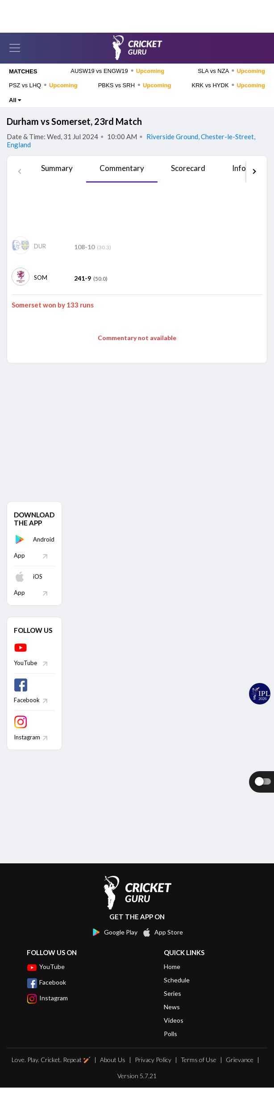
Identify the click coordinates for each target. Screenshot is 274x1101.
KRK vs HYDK (228, 98)
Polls (170, 1047)
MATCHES (23, 84)
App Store (162, 945)
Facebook (46, 996)
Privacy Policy (153, 1073)
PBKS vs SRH (134, 98)
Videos (173, 1033)
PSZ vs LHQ (43, 98)
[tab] (57, 185)
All (15, 113)
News (172, 1020)
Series (172, 1007)
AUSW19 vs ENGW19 (117, 84)
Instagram (47, 1011)
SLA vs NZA (231, 84)
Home (172, 980)
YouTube (46, 980)
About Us (112, 1073)
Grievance (239, 1073)
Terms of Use (198, 1073)
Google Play (114, 945)
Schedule (177, 993)
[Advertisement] (137, 222)
